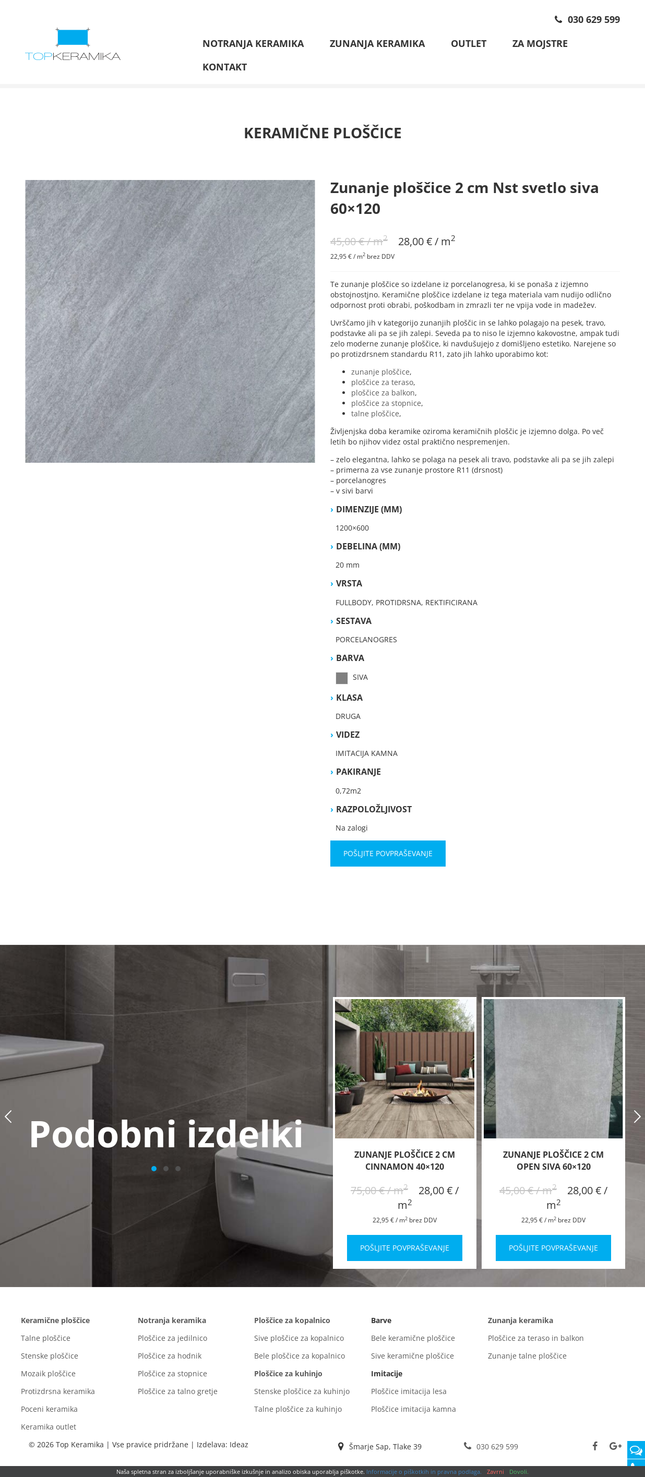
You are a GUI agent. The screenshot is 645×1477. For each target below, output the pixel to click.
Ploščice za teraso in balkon (536, 1341)
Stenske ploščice (49, 1359)
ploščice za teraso (382, 385)
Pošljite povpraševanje (388, 856)
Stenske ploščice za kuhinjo (302, 1394)
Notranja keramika (253, 43)
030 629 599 (586, 19)
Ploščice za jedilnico (172, 1341)
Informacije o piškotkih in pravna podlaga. (424, 1471)
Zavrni (495, 1471)
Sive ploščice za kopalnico (299, 1341)
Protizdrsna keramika (58, 1394)
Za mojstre (540, 43)
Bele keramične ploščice (413, 1341)
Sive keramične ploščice (412, 1359)
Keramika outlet (48, 1430)
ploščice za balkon (383, 396)
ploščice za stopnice (386, 406)
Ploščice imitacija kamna (413, 1412)
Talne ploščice (45, 1341)
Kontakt (224, 67)
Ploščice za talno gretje (178, 1394)
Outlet (468, 43)
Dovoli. (519, 1471)
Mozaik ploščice (48, 1377)
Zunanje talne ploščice (527, 1359)
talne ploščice (375, 417)
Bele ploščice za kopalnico (299, 1359)
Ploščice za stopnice (172, 1377)
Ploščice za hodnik (169, 1359)
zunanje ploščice (380, 375)
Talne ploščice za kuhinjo (298, 1412)
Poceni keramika (49, 1412)
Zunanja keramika (377, 43)
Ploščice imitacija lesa (409, 1394)
